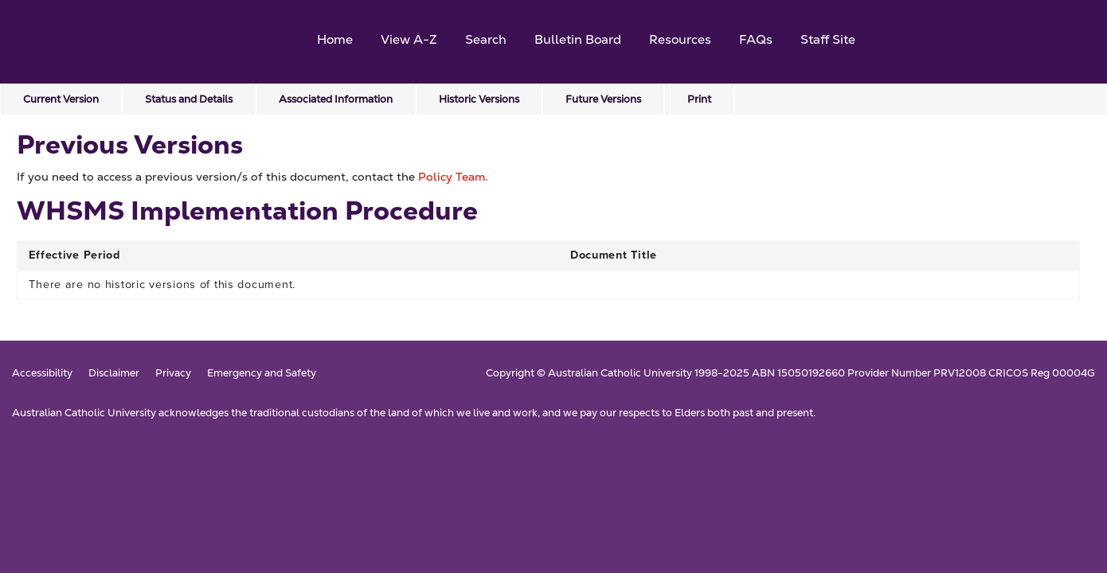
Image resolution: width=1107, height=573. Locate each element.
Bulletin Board (577, 39)
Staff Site (827, 39)
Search (486, 39)
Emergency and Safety (261, 373)
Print (699, 99)
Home (335, 39)
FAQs (756, 39)
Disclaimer (113, 373)
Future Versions (603, 99)
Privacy (173, 373)
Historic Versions (479, 99)
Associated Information (336, 99)
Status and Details (189, 99)
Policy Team (451, 177)
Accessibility (42, 373)
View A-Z (409, 39)
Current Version (61, 99)
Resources (680, 39)
